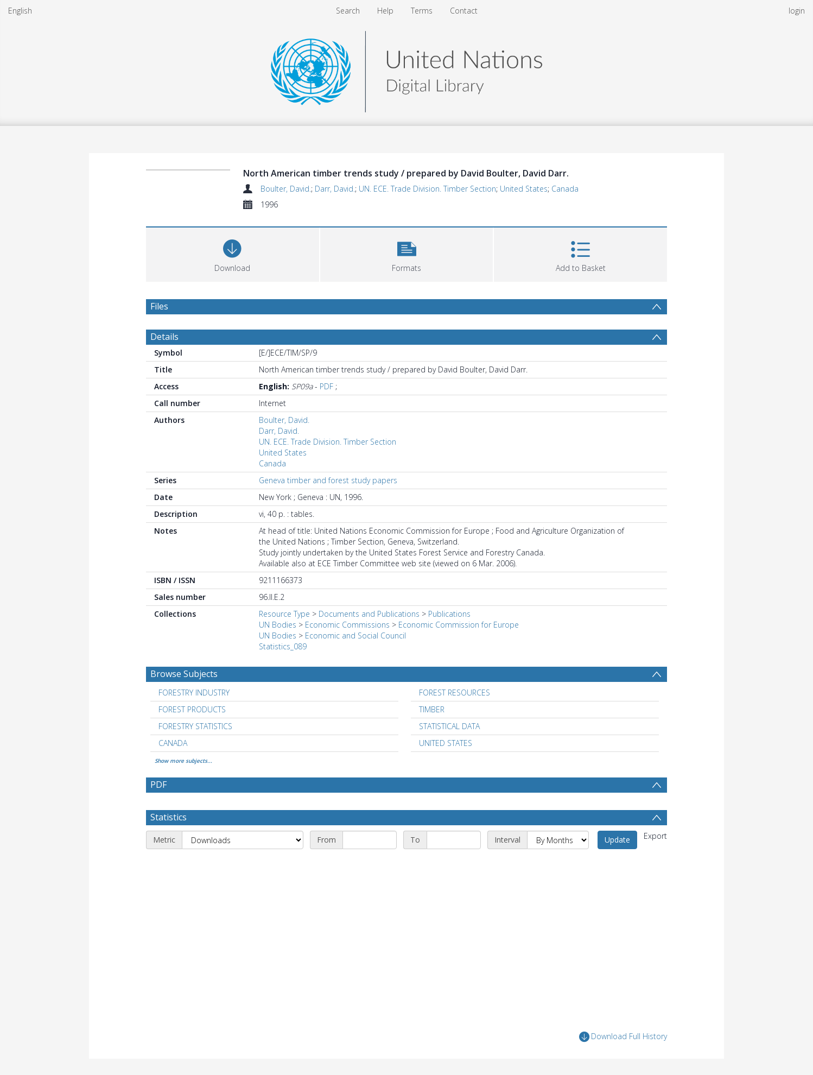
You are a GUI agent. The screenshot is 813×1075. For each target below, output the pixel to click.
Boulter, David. (286, 189)
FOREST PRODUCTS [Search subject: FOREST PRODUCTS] (192, 709)
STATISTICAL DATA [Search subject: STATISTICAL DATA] (449, 726)
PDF (326, 386)
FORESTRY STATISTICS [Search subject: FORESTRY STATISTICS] (195, 726)
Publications (449, 614)
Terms (422, 10)
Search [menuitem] (348, 10)
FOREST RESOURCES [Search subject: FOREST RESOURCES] (454, 692)
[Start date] (369, 840)
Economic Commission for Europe (458, 624)
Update (617, 839)
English (20, 10)
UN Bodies (277, 624)
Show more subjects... (183, 760)
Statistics (168, 817)
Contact (464, 10)
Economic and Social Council (355, 635)
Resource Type (284, 614)
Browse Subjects (184, 674)
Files (159, 306)
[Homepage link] (406, 68)
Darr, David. (335, 189)
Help (385, 10)
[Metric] (242, 840)
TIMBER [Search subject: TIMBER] (431, 709)
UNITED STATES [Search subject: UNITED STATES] (445, 743)
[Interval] (558, 840)
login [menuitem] (797, 10)
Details (164, 337)
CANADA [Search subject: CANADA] (172, 743)
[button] (406, 253)
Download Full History (623, 1036)
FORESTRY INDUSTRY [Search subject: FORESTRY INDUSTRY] (194, 692)
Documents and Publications (369, 614)
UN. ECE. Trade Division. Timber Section (427, 189)
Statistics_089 (283, 646)
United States (524, 189)
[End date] (454, 840)
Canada (565, 189)
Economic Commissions (347, 624)
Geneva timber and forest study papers (328, 480)
